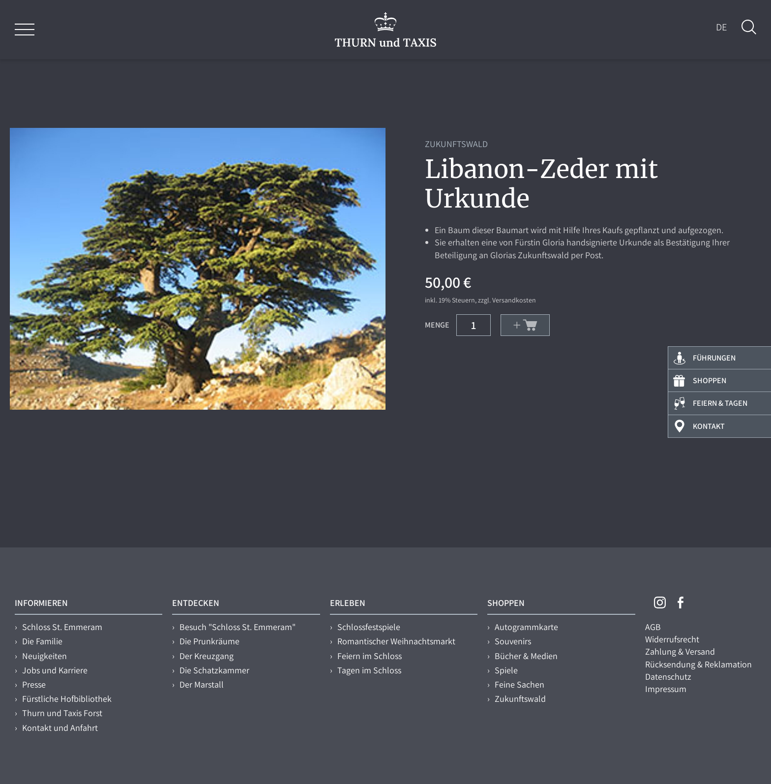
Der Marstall (201, 684)
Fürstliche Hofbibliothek (67, 698)
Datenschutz (668, 676)
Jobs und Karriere (55, 670)
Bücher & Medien (526, 656)
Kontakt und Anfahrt (60, 727)
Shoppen (709, 380)
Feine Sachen (519, 684)
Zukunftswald (520, 698)
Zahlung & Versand (680, 651)
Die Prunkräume (209, 641)
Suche (748, 27)
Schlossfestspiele (368, 627)
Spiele (506, 670)
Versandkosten (514, 300)
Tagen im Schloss (369, 670)
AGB (653, 627)
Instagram (660, 602)
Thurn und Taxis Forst (62, 713)
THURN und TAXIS (385, 29)
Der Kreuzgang (206, 656)
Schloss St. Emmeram (62, 627)
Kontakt (709, 426)
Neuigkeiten (44, 656)
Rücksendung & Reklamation (698, 664)
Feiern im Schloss (369, 656)
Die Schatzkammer (214, 670)
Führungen (714, 358)
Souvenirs (513, 641)
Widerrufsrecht (672, 639)
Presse (34, 684)
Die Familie (42, 641)
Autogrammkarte (526, 627)
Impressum (665, 688)
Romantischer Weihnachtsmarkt (396, 641)
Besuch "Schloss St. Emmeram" (237, 627)
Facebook (680, 602)
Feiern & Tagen (720, 403)
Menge (437, 324)
